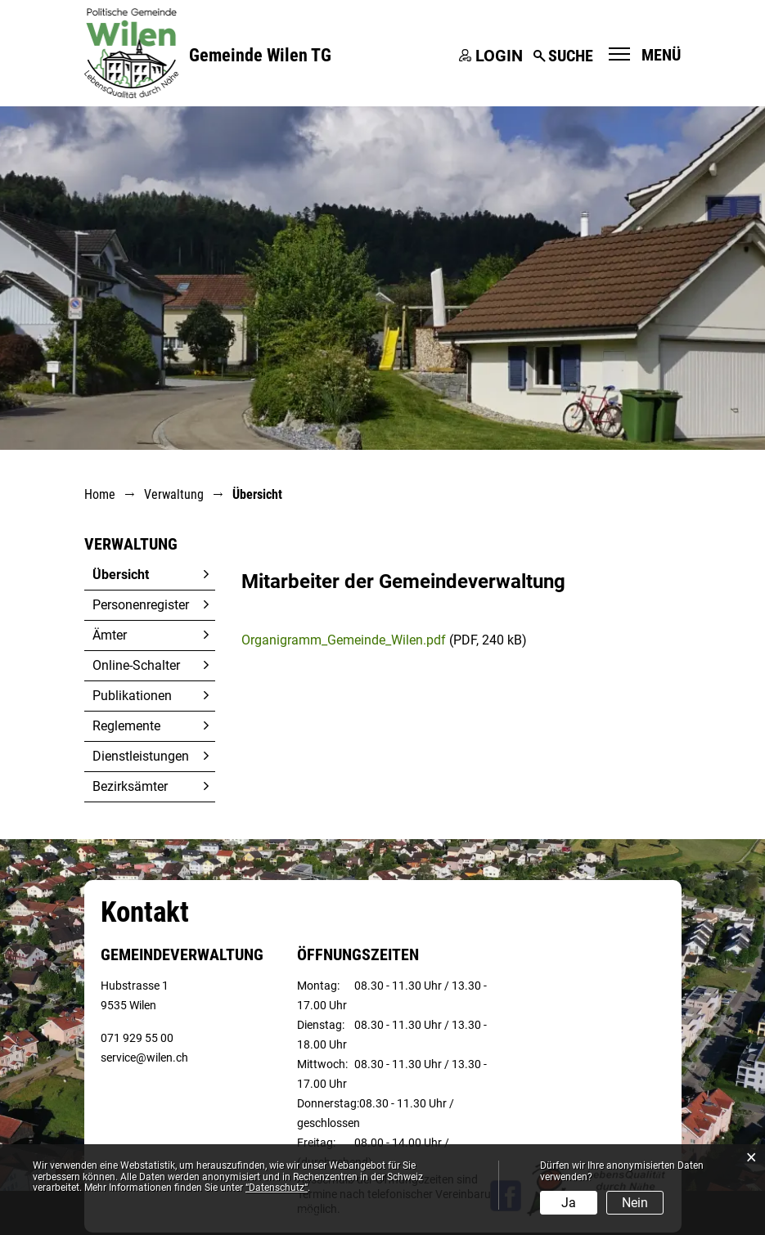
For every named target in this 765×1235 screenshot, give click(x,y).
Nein (635, 1202)
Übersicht (153, 574)
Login (499, 55)
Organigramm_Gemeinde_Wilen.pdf (343, 640)
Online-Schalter (136, 665)
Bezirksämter (130, 786)
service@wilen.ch (144, 1057)
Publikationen (132, 695)
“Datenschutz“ (276, 1187)
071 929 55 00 (137, 1037)
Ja (568, 1202)
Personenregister (140, 605)
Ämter (109, 635)
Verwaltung (131, 544)
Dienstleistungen (140, 756)
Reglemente (126, 726)
